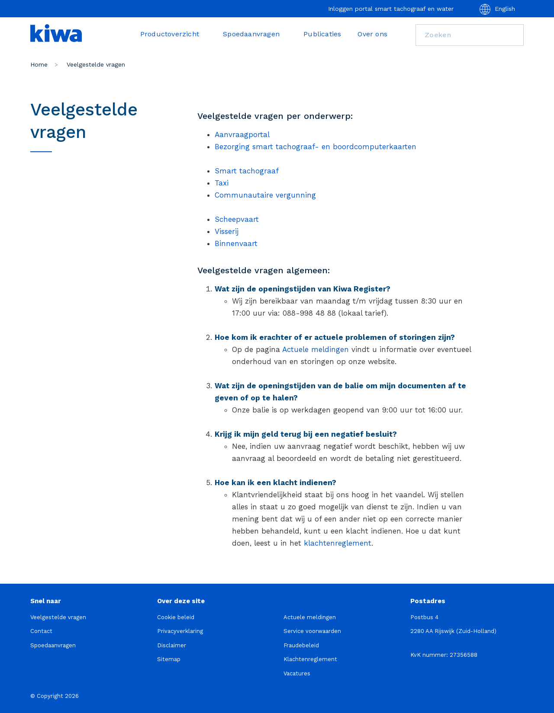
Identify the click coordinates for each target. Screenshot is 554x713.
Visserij (226, 231)
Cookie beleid (175, 617)
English (497, 9)
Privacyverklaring (180, 631)
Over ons (372, 34)
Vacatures (296, 673)
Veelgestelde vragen (58, 617)
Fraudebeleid (301, 645)
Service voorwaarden (312, 631)
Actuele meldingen (315, 349)
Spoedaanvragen (255, 34)
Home (39, 64)
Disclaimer (171, 645)
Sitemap (168, 659)
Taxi (222, 183)
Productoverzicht (173, 34)
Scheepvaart (237, 219)
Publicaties (322, 34)
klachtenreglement (337, 543)
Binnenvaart (236, 243)
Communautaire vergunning (265, 195)
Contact (41, 631)
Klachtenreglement (310, 659)
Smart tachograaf (247, 170)
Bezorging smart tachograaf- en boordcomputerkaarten (315, 146)
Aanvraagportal (242, 134)
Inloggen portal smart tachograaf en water (391, 8)
